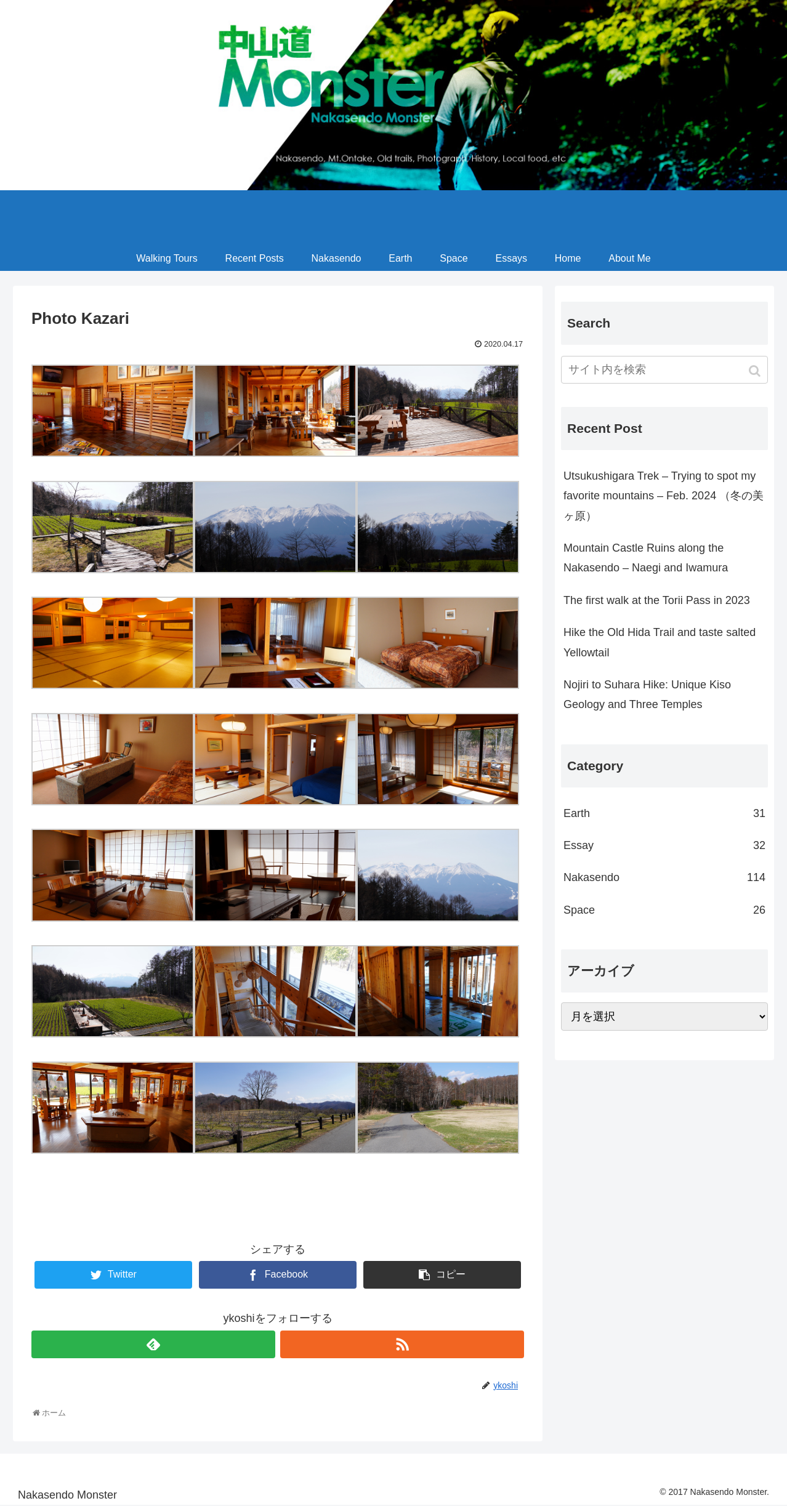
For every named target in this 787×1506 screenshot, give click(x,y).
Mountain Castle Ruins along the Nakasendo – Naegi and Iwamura (645, 558)
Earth (664, 813)
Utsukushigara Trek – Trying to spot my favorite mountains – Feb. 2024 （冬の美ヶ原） (663, 496)
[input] (664, 370)
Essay (664, 845)
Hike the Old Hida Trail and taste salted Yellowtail (659, 642)
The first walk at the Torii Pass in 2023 (656, 600)
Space (664, 910)
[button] (756, 371)
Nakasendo (664, 877)
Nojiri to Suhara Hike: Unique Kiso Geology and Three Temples (647, 695)
